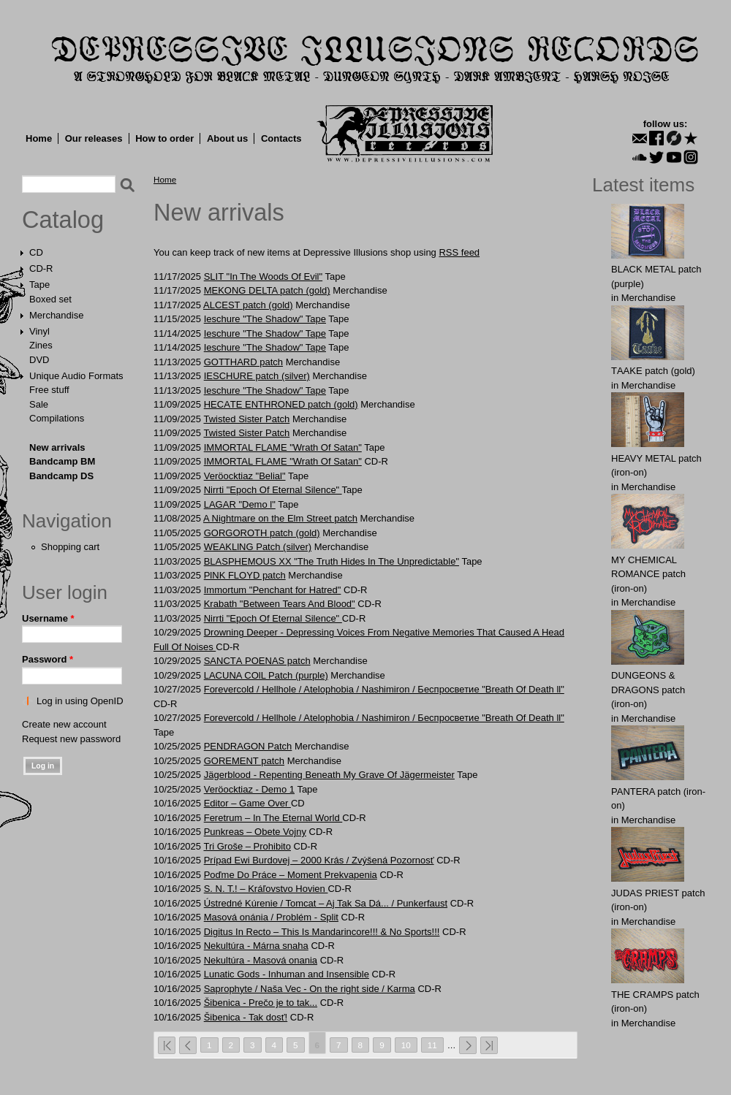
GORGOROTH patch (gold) (262, 532)
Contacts (281, 138)
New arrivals (57, 447)
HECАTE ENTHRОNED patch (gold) (281, 404)
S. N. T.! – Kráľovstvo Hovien (266, 888)
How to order (164, 138)
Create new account (64, 724)
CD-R (41, 268)
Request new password (71, 738)
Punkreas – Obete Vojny (255, 831)
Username (48, 618)
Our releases (94, 138)
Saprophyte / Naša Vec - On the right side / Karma (309, 988)
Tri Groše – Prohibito (246, 846)
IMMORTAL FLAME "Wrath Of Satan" (283, 447)
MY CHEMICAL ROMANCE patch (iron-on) (648, 574)
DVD (39, 359)
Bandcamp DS (61, 475)
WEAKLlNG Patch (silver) (257, 546)
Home (39, 138)
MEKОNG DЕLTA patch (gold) (267, 290)
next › (468, 1045)
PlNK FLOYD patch (245, 575)
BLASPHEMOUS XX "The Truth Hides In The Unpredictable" (331, 561)
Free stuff (49, 389)
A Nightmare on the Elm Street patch (280, 518)
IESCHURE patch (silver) (257, 375)
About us (227, 138)
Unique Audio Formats (76, 375)
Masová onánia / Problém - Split (271, 917)
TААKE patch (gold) (653, 370)
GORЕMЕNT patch (244, 760)
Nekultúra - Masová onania (260, 960)
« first (166, 1045)
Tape (39, 284)
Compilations (56, 418)
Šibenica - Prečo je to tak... (260, 1002)
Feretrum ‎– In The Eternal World (273, 817)
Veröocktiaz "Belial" (245, 475)
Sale (38, 404)
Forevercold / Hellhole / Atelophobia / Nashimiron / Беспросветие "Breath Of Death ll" (384, 689)
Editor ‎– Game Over (247, 803)
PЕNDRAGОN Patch (248, 746)
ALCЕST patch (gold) (248, 304)
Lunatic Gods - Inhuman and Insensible (286, 974)
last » (489, 1045)
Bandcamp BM (62, 461)
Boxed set (50, 299)
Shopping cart (70, 546)
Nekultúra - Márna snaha (256, 945)
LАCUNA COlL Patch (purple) (266, 675)
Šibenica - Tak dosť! (245, 1017)
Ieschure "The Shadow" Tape (265, 318)
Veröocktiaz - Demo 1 (249, 789)
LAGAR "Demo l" (240, 504)
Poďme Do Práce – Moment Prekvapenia (290, 874)
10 (406, 1045)
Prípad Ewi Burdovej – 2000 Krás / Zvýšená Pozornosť (319, 860)
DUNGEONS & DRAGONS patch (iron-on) (648, 689)
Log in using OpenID (80, 700)
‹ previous (188, 1045)
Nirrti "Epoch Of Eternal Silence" (273, 489)
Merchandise (56, 315)
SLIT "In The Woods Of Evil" (263, 276)
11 (432, 1045)
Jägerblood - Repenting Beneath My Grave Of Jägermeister (329, 774)
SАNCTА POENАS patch (257, 660)
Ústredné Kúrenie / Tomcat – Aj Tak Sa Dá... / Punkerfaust (325, 903)
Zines (41, 345)
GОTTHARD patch (243, 361)
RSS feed (459, 252)
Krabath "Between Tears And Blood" (279, 603)
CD (36, 252)
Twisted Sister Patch (246, 418)
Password (47, 659)
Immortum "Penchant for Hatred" (272, 589)
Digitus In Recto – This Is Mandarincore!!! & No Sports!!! (322, 931)
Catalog (63, 220)
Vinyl (39, 331)
